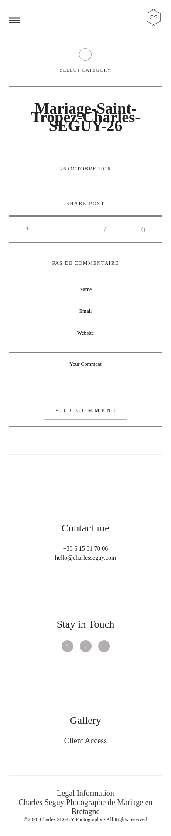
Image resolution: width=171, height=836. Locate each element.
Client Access (85, 740)
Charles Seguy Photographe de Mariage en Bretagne (85, 807)
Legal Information (85, 793)
